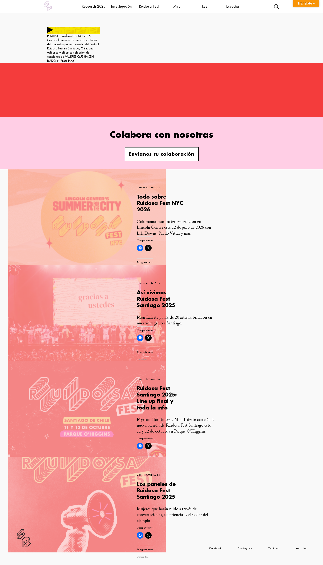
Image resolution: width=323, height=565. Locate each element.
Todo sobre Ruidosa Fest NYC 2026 (160, 203)
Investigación (121, 6)
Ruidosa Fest (149, 6)
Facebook (215, 548)
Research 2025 (93, 6)
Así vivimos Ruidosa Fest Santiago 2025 (156, 298)
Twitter (273, 548)
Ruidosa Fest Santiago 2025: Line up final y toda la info (157, 398)
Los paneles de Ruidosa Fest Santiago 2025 (156, 490)
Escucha (232, 6)
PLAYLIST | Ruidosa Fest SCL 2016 (68, 36)
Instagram (245, 548)
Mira (177, 6)
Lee (204, 6)
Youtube (301, 548)
